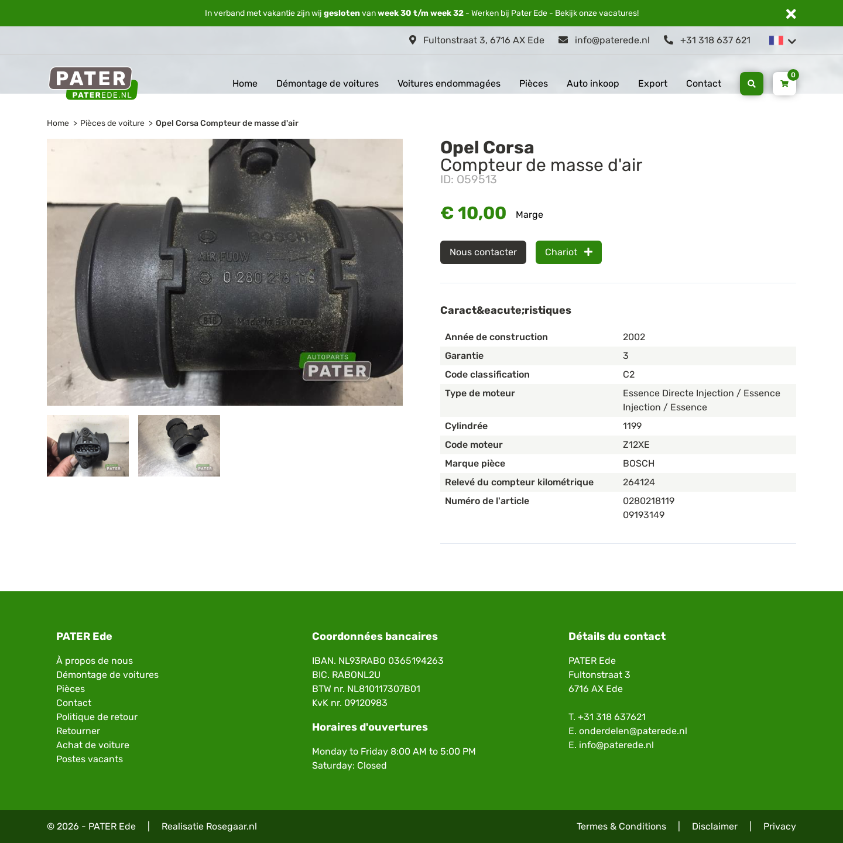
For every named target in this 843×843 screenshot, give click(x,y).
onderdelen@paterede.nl (633, 730)
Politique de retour (97, 716)
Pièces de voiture (112, 123)
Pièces (533, 83)
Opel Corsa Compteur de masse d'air (227, 123)
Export (652, 83)
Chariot (568, 252)
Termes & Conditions (621, 826)
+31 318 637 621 (707, 40)
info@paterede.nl (604, 40)
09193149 (643, 514)
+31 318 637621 (612, 716)
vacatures (618, 13)
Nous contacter (483, 252)
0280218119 (648, 500)
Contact (703, 83)
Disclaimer (715, 826)
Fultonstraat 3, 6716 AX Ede (476, 40)
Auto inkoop (593, 83)
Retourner (78, 730)
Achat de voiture (92, 745)
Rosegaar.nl (231, 826)
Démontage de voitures (327, 83)
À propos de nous (94, 660)
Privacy (779, 826)
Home (245, 83)
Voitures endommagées (449, 83)
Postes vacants (89, 759)
